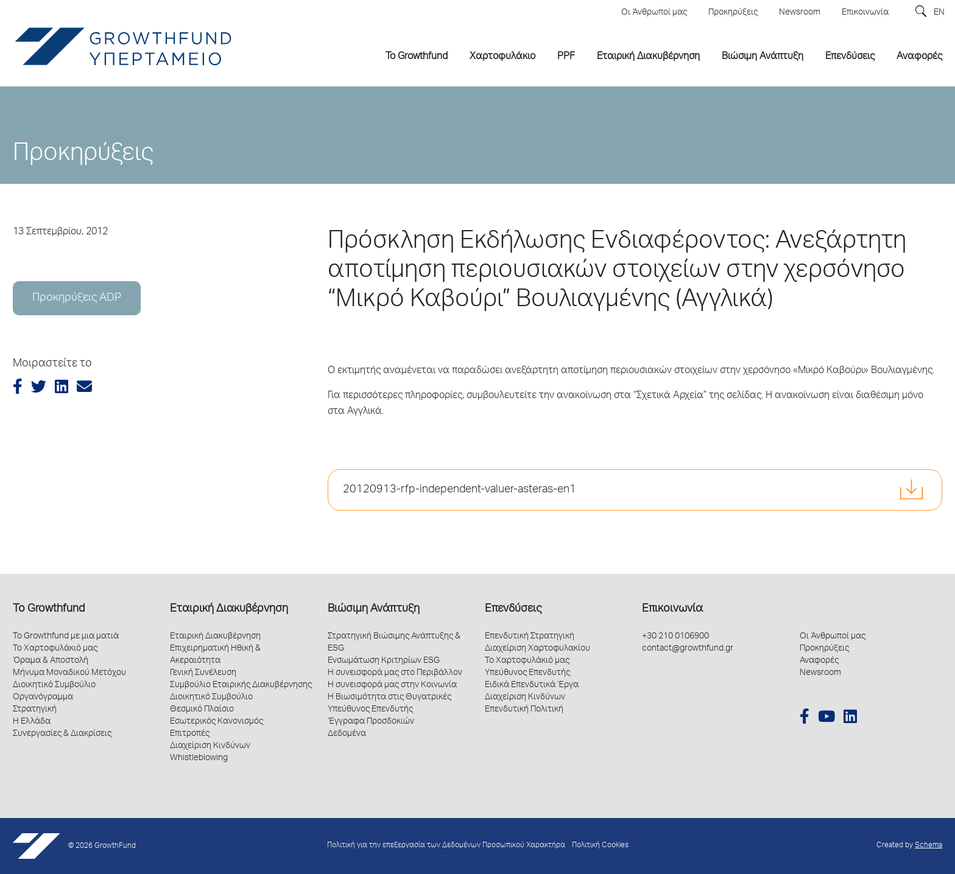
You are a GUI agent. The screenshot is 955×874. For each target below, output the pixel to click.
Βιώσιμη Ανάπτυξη (374, 609)
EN (939, 13)
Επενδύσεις (513, 609)
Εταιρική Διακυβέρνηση (229, 609)
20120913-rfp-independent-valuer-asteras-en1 (459, 489)
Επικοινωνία (672, 609)
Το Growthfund (49, 609)
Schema (928, 846)
